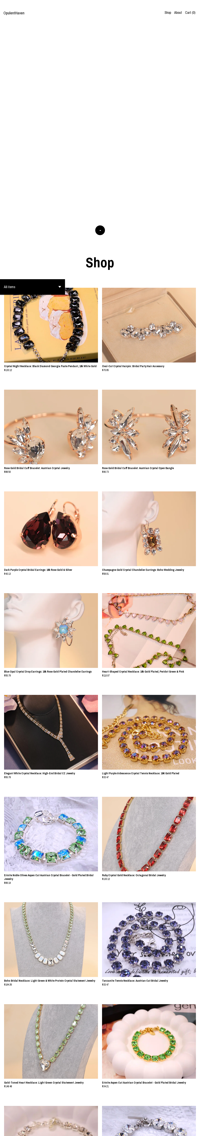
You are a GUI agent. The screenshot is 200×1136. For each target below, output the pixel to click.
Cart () (190, 12)
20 (118, 1120)
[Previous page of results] (76, 1120)
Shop (168, 12)
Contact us (187, 1130)
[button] (32, 88)
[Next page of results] (124, 1120)
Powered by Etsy (36, 1130)
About (178, 12)
